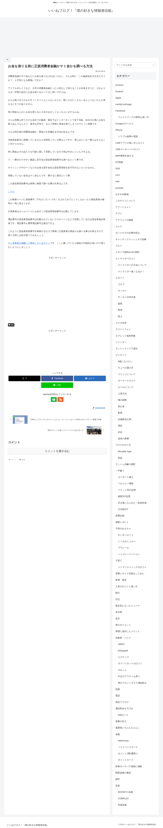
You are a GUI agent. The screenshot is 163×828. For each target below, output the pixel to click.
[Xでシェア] (24, 378)
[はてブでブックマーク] (90, 378)
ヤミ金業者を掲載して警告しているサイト (29, 243)
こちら (11, 191)
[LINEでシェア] (57, 385)
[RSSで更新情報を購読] (60, 399)
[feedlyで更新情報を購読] (54, 399)
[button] (154, 65)
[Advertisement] (81, 37)
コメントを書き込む (57, 451)
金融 (11, 325)
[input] (135, 65)
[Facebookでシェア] (57, 378)
